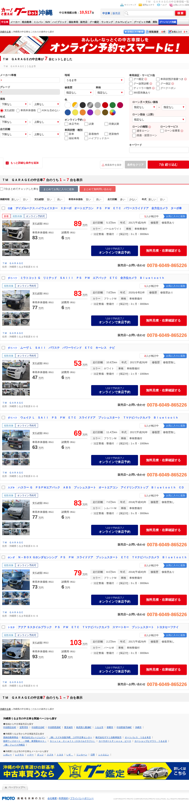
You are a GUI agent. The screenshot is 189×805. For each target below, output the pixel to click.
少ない (133, 199)
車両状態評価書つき (169, 79)
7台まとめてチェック (14, 189)
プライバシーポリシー (82, 798)
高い (59, 199)
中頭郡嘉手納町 (124, 727)
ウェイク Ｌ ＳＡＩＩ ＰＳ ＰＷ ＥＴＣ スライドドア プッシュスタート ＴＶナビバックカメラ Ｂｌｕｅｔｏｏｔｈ (99, 417)
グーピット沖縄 (142, 22)
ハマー (30, 754)
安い (49, 199)
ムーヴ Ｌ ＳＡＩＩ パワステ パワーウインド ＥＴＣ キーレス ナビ (67, 347)
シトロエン (103, 754)
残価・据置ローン (144, 135)
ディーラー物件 (140, 88)
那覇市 (110, 727)
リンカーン (81, 754)
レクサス (19, 754)
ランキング (107, 22)
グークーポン (166, 88)
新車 (69, 134)
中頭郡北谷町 (38, 727)
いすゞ (70, 754)
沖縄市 (138, 727)
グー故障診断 (139, 83)
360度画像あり (139, 92)
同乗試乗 (112, 124)
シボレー (7, 754)
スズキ (50, 754)
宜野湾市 (23, 727)
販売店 (116, 13)
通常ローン (140, 130)
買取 (155, 22)
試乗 (89, 124)
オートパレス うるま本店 (138, 737)
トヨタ (60, 754)
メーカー (15, 22)
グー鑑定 (94, 22)
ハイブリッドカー (96, 138)
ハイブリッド (59, 22)
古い (25, 199)
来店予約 (72, 124)
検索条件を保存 (113, 165)
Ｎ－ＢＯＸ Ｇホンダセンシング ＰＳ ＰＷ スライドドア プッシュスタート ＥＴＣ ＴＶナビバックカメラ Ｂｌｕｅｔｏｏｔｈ (102, 557)
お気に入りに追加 (181, 5)
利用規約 (63, 798)
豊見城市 (68, 727)
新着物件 (91, 134)
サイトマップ (130, 5)
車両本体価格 (26, 110)
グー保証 (163, 83)
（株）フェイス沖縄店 (14, 745)
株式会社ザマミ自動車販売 (108, 737)
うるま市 (99, 727)
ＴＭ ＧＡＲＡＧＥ (12, 263)
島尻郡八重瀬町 (83, 727)
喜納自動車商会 (10, 737)
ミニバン (38, 22)
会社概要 (52, 798)
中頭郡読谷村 (9, 727)
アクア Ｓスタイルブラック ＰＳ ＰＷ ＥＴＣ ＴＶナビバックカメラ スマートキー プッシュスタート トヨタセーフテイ (98, 627)
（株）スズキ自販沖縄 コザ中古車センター (70, 737)
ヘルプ (164, 5)
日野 (93, 754)
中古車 (4, 22)
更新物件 (112, 134)
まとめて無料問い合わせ (97, 189)
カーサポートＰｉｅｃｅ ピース (115, 741)
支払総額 (7, 110)
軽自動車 (27, 22)
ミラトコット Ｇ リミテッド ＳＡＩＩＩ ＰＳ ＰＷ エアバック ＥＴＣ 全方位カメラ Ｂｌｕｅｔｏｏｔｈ (92, 277)
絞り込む (168, 164)
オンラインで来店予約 (114, 250)
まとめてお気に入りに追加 (58, 189)
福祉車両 (73, 22)
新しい (15, 199)
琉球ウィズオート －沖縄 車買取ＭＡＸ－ (24, 741)
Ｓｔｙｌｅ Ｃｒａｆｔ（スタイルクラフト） (72, 741)
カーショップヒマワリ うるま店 (150, 741)
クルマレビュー (123, 22)
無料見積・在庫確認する (163, 250)
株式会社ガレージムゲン (33, 737)
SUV (47, 22)
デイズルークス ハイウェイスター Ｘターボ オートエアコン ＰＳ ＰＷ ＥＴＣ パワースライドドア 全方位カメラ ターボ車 (99, 208)
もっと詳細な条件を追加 (24, 162)
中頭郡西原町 (54, 727)
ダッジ (40, 754)
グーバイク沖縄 (167, 22)
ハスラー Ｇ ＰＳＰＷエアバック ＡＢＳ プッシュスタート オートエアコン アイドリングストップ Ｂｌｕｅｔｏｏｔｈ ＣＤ (101, 487)
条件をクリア (135, 164)
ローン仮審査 (170, 130)
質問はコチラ (148, 5)
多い (122, 199)
